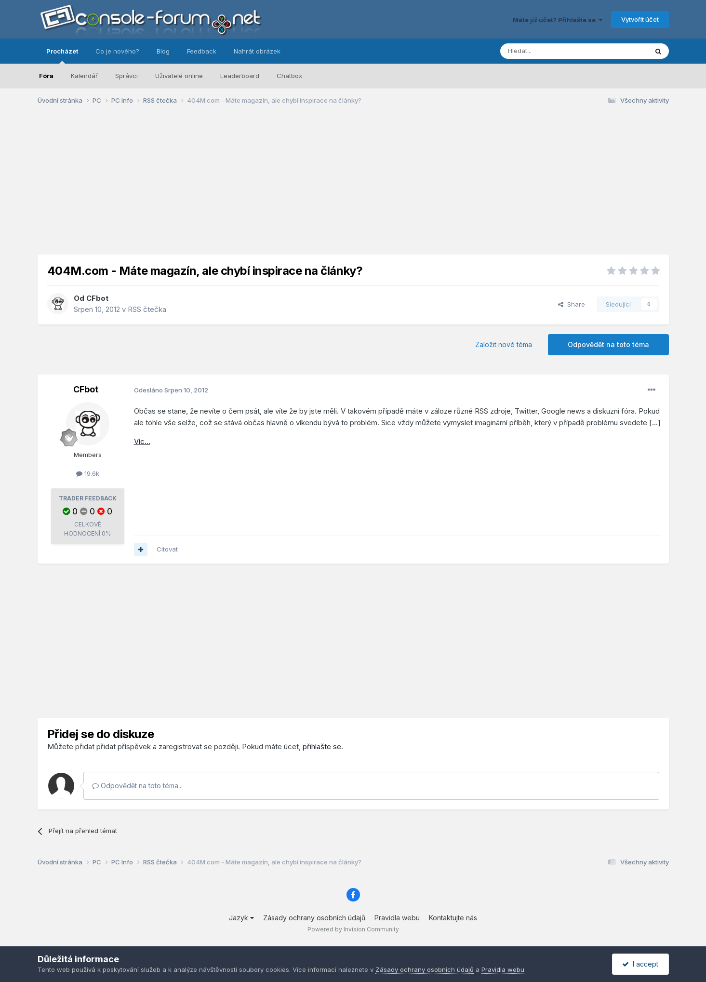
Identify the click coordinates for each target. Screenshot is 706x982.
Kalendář (84, 76)
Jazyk (241, 918)
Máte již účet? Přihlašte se (557, 20)
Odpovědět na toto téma (608, 344)
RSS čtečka (147, 309)
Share (571, 304)
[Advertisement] (353, 187)
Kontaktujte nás (453, 918)
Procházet (62, 55)
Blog (163, 51)
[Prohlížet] (549, 51)
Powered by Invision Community (353, 929)
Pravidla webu (397, 918)
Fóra (46, 76)
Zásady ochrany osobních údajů (314, 918)
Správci (126, 76)
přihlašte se (322, 746)
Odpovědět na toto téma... (137, 785)
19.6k (87, 473)
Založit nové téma (503, 344)
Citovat (167, 549)
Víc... (142, 441)
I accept (640, 964)
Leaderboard (239, 76)
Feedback (201, 51)
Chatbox (289, 76)
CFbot (97, 298)
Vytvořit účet (640, 19)
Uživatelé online (179, 76)
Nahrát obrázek (257, 51)
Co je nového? (117, 51)
